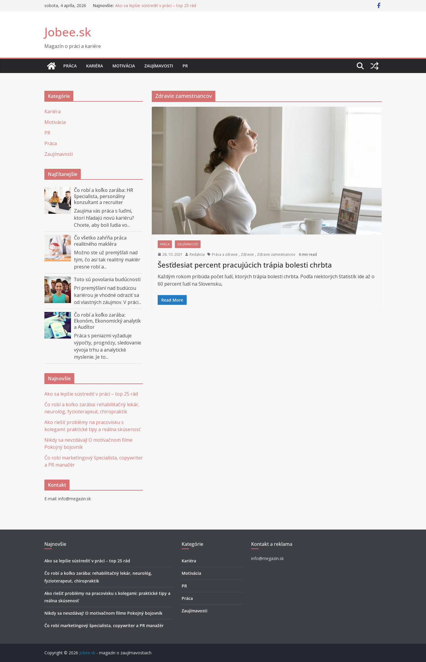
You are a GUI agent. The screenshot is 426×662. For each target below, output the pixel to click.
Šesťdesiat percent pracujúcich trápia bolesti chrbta (245, 265)
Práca (70, 66)
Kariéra (94, 66)
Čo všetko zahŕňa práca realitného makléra (100, 240)
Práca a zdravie (225, 254)
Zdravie (247, 254)
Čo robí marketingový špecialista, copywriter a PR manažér (104, 625)
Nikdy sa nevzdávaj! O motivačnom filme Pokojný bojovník (103, 613)
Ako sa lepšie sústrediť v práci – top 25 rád (155, 5)
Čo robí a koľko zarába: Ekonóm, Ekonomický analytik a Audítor (107, 321)
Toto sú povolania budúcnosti (107, 279)
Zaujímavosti (158, 66)
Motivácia (123, 66)
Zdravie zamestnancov (276, 254)
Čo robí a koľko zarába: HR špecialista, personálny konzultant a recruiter (103, 196)
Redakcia (197, 254)
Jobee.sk (67, 32)
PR (185, 66)
